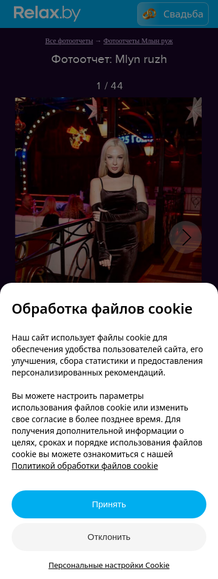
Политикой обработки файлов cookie (85, 465)
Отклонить (109, 537)
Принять (109, 504)
